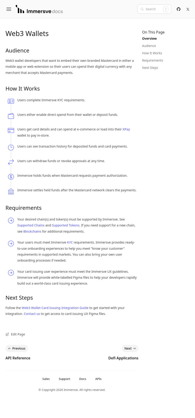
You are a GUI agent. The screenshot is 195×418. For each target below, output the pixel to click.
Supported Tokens (65, 225)
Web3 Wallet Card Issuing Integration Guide (55, 308)
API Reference (17, 358)
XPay (126, 129)
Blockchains (32, 231)
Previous (16, 348)
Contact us (32, 314)
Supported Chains (30, 225)
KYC (70, 242)
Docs (82, 379)
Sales (46, 379)
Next (130, 348)
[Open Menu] (10, 9)
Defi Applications (123, 358)
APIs (98, 379)
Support (64, 379)
